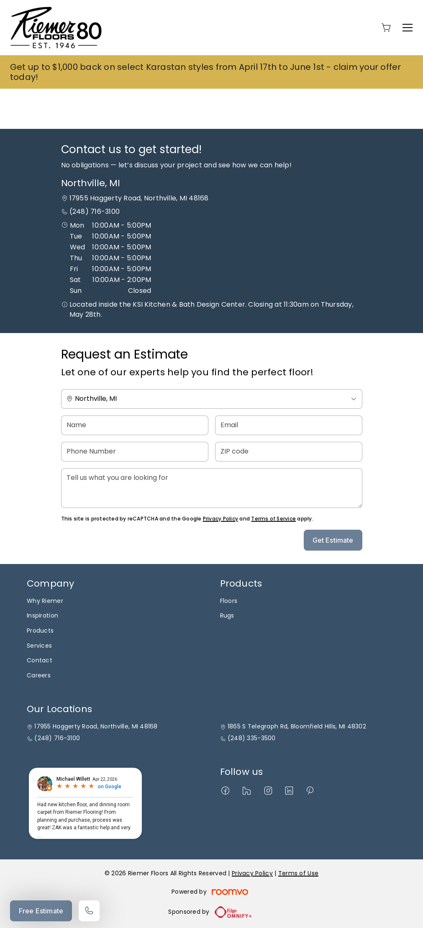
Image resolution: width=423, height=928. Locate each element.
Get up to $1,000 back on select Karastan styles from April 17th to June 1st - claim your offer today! (205, 72)
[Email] (288, 425)
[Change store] (211, 399)
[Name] (134, 425)
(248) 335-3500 (252, 738)
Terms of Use (298, 873)
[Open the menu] (407, 27)
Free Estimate (41, 911)
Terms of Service (273, 518)
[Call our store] (89, 910)
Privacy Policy (220, 518)
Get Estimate (333, 540)
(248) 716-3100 (94, 211)
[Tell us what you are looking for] (211, 488)
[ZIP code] (288, 451)
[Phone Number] (134, 451)
